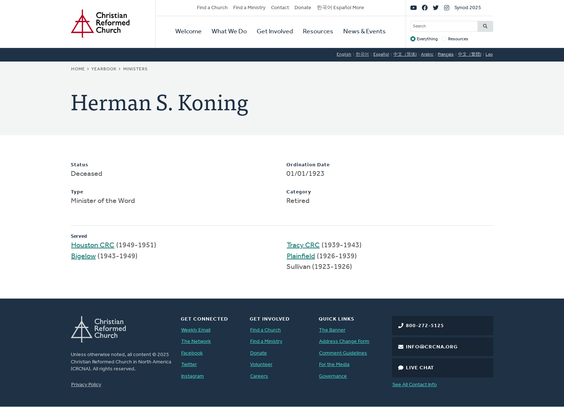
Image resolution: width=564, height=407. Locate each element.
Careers (259, 376)
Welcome (188, 31)
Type (77, 192)
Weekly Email (195, 330)
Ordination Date (308, 165)
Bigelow (83, 256)
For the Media (334, 364)
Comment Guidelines (343, 353)
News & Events (364, 31)
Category (298, 192)
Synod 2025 (467, 8)
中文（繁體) (469, 54)
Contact (280, 8)
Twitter (189, 364)
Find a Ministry (249, 8)
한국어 (362, 54)
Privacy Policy (86, 385)
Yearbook (104, 69)
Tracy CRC (303, 245)
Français (446, 54)
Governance (333, 376)
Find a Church (212, 8)
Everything (427, 39)
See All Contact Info (414, 385)
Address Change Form (344, 341)
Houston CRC (92, 245)
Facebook (192, 353)
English (344, 54)
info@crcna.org (432, 347)
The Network (196, 341)
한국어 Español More (340, 8)
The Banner (332, 330)
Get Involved (275, 31)
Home (78, 69)
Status (79, 165)
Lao (489, 54)
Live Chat (420, 368)
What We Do (229, 31)
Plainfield (301, 256)
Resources (318, 31)
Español (381, 54)
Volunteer (261, 364)
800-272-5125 (425, 326)
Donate (302, 8)
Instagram (192, 376)
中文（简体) (405, 54)
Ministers (135, 69)
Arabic (427, 54)
